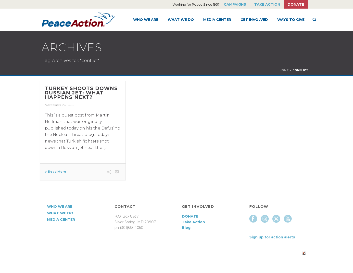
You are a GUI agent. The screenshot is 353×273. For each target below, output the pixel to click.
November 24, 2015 (59, 105)
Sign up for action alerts (272, 237)
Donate (296, 4)
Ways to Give (290, 19)
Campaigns (235, 4)
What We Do (181, 19)
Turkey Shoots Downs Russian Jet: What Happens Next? (81, 92)
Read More (55, 171)
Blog (186, 227)
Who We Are (145, 19)
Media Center (217, 19)
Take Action (267, 4)
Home (284, 70)
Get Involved (254, 19)
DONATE (190, 216)
